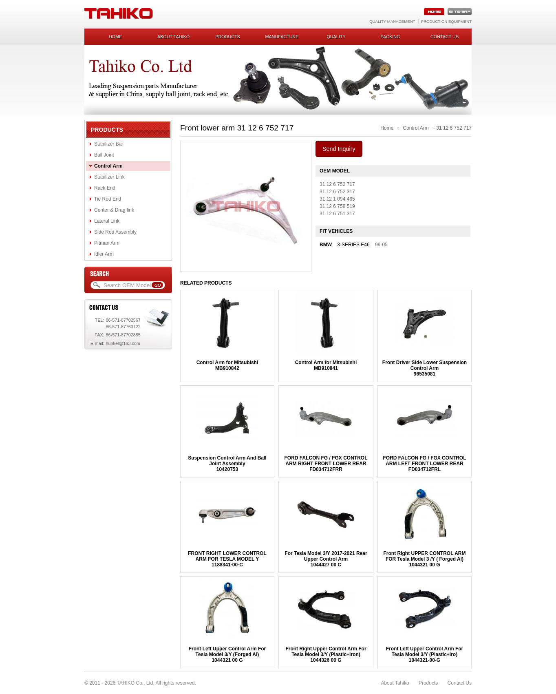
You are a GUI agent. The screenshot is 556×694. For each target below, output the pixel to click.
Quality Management (392, 21)
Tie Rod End (107, 199)
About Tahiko (173, 36)
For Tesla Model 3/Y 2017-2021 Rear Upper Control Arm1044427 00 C (326, 559)
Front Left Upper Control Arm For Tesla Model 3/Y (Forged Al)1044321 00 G (227, 654)
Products (227, 36)
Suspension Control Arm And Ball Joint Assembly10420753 (227, 463)
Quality (336, 36)
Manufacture (281, 36)
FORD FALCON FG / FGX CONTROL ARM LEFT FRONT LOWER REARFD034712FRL (424, 463)
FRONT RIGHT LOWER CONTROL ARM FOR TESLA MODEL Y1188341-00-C (227, 559)
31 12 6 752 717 (454, 128)
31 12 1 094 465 (337, 199)
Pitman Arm (106, 243)
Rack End (104, 188)
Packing (390, 36)
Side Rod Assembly (115, 232)
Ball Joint (104, 155)
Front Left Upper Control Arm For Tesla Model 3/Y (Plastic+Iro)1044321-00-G (424, 654)
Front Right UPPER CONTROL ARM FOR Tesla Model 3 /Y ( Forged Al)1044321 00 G (425, 559)
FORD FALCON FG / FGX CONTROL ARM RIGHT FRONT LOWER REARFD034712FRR (325, 463)
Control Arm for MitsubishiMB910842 (227, 365)
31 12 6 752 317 (337, 191)
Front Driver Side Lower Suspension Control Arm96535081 (424, 368)
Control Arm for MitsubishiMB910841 (326, 365)
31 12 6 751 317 (337, 214)
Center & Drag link (114, 210)
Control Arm (108, 166)
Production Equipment (446, 21)
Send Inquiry (338, 149)
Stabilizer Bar (108, 144)
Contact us (444, 36)
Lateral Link (106, 221)
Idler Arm (104, 254)
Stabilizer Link (109, 177)
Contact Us (460, 683)
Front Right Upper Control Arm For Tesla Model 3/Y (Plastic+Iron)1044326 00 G (325, 654)
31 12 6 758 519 (337, 206)
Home (115, 36)
